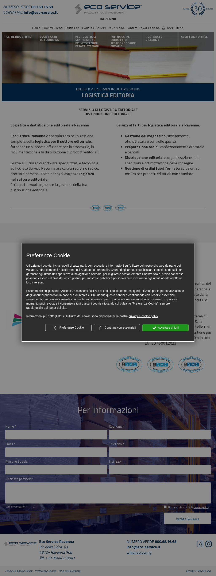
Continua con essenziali (117, 328)
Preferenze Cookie (68, 328)
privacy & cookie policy (143, 316)
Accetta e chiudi (165, 328)
